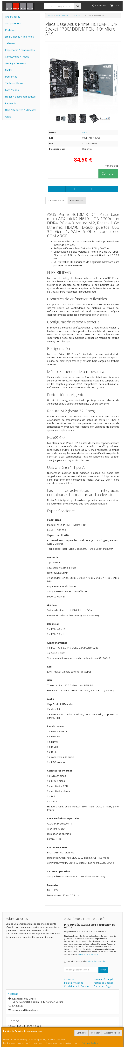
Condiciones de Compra (76, 986)
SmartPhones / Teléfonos (19, 36)
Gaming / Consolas (15, 63)
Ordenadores (12, 16)
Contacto (69, 979)
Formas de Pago (102, 986)
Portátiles (10, 30)
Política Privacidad (73, 982)
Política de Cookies (90, 1043)
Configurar (81, 1032)
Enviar (103, 969)
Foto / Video (12, 90)
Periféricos (11, 76)
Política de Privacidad (88, 954)
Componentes (13, 23)
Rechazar (95, 1032)
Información (76, 200)
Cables (9, 70)
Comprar (108, 173)
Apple (8, 116)
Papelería (10, 103)
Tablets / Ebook (14, 83)
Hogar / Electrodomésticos (20, 96)
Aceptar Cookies (112, 1032)
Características (56, 200)
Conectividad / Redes (17, 56)
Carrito (115, 5)
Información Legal (103, 979)
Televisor (10, 43)
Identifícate (98, 5)
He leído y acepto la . (87, 961)
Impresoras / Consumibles (20, 50)
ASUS (84, 132)
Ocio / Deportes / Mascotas (20, 109)
